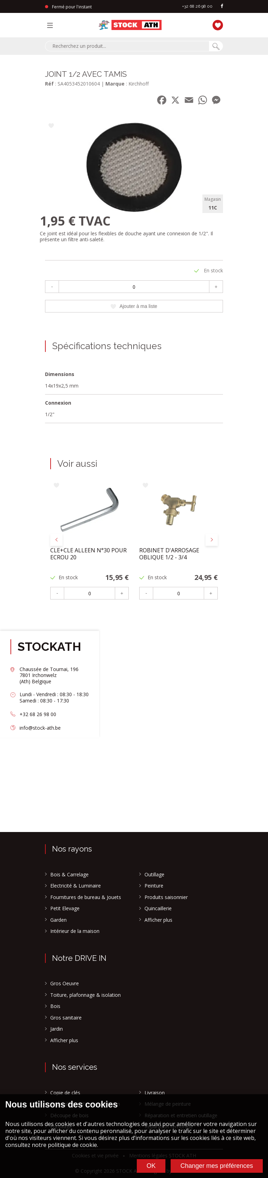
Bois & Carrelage (69, 874)
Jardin (56, 1029)
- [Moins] (52, 286)
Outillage (154, 874)
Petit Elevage (65, 908)
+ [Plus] (216, 286)
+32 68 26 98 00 (197, 6)
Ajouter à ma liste (134, 306)
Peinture (153, 886)
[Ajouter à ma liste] (51, 126)
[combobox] (127, 46)
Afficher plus (158, 920)
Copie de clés (65, 1093)
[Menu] (51, 25)
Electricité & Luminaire (75, 886)
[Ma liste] (216, 24)
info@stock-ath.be (40, 727)
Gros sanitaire (66, 1018)
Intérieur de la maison (74, 931)
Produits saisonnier (166, 897)
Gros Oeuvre (64, 983)
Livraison (154, 1093)
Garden (58, 920)
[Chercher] (216, 46)
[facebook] (222, 6)
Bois (55, 1006)
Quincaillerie (158, 908)
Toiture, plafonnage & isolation (85, 995)
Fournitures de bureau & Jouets (85, 897)
